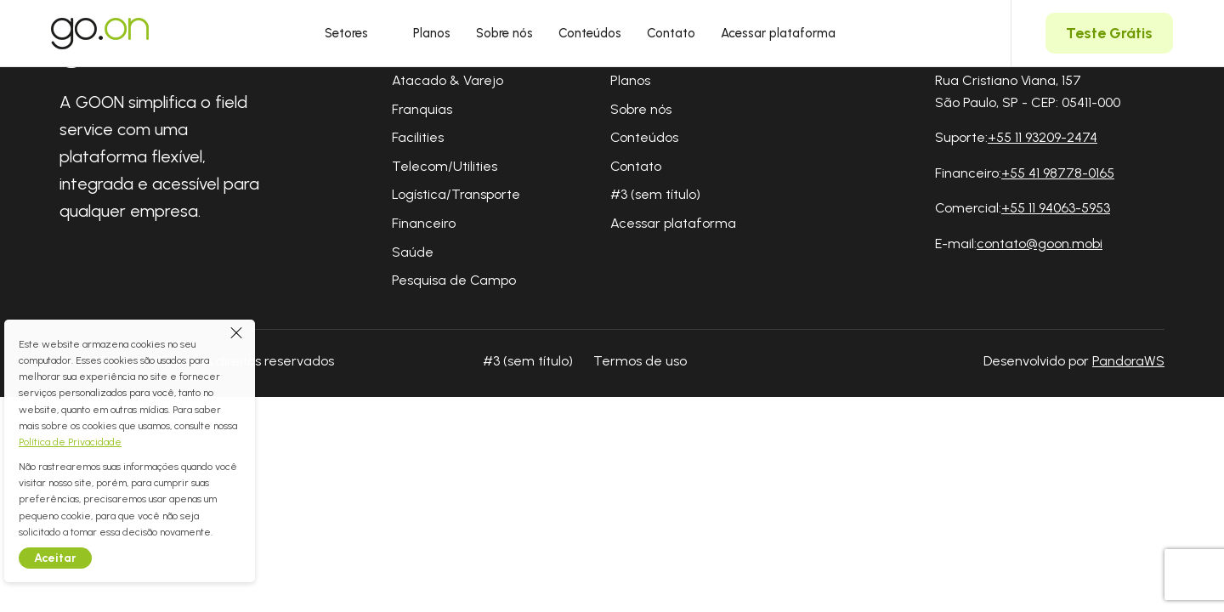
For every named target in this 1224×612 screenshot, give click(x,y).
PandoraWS (1128, 361)
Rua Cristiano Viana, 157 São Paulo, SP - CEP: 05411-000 (1027, 91)
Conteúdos (589, 33)
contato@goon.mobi (1039, 243)
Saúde (413, 252)
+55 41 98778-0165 (1057, 173)
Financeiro (424, 223)
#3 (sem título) (655, 194)
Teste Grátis (1109, 33)
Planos (431, 33)
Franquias (422, 109)
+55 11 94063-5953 (1055, 208)
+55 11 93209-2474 (1042, 137)
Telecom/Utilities (444, 166)
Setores (356, 33)
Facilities (418, 137)
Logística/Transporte (456, 194)
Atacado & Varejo (447, 80)
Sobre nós (504, 33)
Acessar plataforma (778, 33)
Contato (671, 33)
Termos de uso (640, 361)
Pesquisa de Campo (454, 280)
